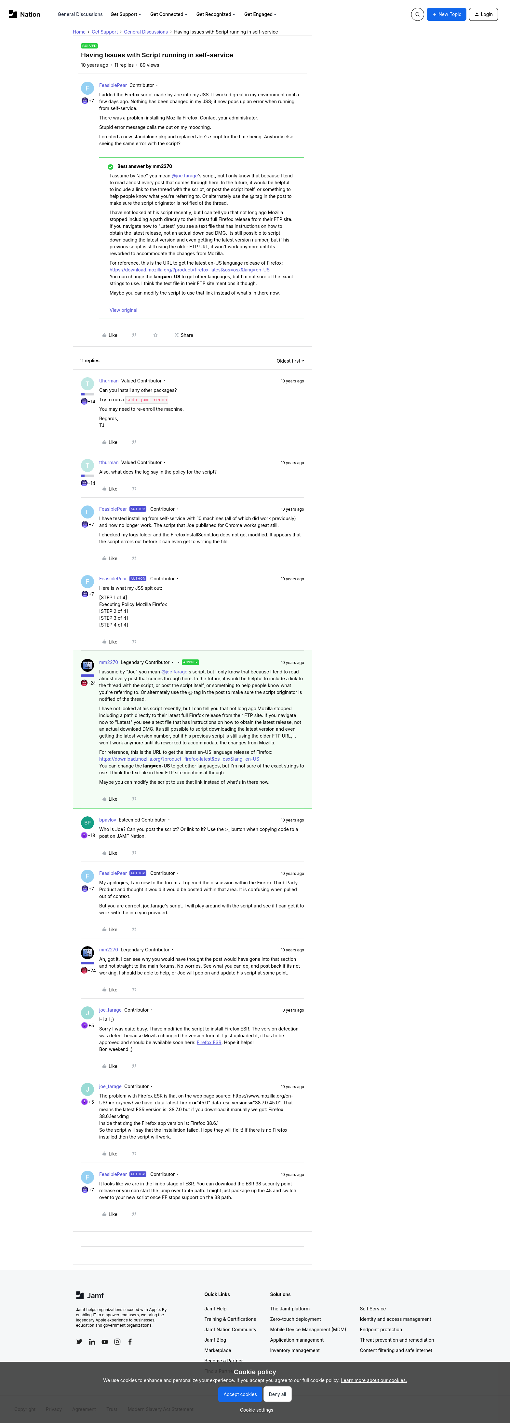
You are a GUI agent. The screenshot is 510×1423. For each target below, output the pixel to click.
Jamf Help (216, 1308)
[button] (446, 14)
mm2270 (108, 662)
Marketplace (218, 1350)
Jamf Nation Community (231, 1329)
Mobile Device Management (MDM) (308, 1329)
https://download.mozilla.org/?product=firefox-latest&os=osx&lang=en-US (190, 269)
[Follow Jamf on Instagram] (117, 1341)
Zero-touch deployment (295, 1319)
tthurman (109, 380)
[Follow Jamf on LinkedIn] (92, 1341)
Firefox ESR (209, 1042)
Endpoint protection (381, 1329)
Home (79, 32)
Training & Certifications (230, 1319)
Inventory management (295, 1350)
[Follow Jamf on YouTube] (104, 1341)
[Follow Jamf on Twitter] (79, 1341)
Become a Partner (224, 1360)
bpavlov (107, 819)
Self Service (373, 1308)
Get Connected (169, 14)
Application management (297, 1340)
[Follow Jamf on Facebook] (130, 1341)
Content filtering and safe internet (396, 1350)
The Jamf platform (290, 1308)
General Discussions (80, 14)
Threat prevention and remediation (397, 1340)
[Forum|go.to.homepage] (24, 14)
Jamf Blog (215, 1340)
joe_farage (110, 1010)
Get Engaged (261, 14)
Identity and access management (395, 1319)
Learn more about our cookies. (374, 1380)
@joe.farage (185, 175)
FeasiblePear (113, 85)
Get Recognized (216, 14)
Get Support (126, 14)
